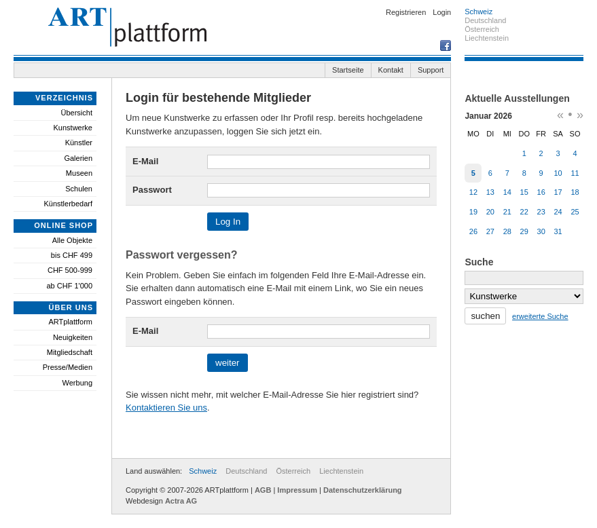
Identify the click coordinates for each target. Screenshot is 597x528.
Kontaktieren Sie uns (166, 407)
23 (541, 212)
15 (524, 192)
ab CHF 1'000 (69, 286)
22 (524, 212)
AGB (263, 490)
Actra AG (181, 501)
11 (575, 173)
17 (558, 192)
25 (575, 212)
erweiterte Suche (540, 316)
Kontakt (390, 70)
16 (541, 192)
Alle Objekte (72, 240)
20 (490, 212)
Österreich (293, 471)
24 (558, 212)
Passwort (152, 190)
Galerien (78, 158)
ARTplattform (70, 322)
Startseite (347, 70)
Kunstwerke (73, 128)
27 (490, 231)
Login (442, 12)
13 (490, 192)
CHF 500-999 (70, 270)
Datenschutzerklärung (362, 490)
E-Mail (145, 161)
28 (507, 231)
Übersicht (76, 113)
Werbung (77, 383)
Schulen (78, 189)
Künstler (78, 142)
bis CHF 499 (71, 255)
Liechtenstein (341, 471)
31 (558, 231)
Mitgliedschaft (69, 352)
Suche (479, 262)
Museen (79, 173)
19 (473, 212)
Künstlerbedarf (67, 204)
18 (575, 192)
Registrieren (406, 12)
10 (558, 173)
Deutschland (246, 471)
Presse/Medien (67, 367)
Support (431, 70)
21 (507, 212)
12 (473, 192)
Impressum (297, 490)
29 (524, 231)
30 (541, 231)
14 (507, 192)
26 (473, 231)
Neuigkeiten (72, 337)
